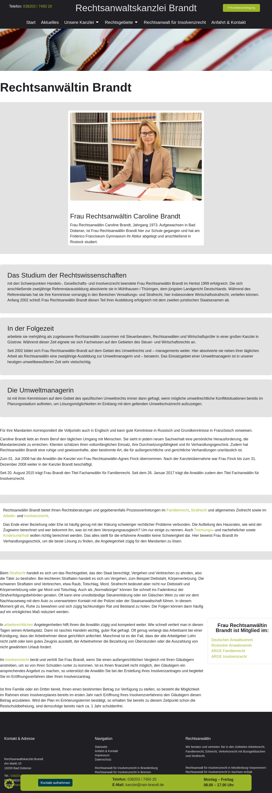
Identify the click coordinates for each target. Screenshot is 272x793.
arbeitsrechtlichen (18, 625)
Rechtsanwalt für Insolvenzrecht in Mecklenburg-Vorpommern (226, 767)
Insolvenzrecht (36, 516)
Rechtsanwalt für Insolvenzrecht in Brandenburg (126, 768)
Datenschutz (103, 759)
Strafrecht (199, 510)
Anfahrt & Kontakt (106, 751)
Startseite (101, 746)
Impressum (102, 755)
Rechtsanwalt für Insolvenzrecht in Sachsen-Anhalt (219, 772)
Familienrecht (178, 510)
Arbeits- (9, 516)
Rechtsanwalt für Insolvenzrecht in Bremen (123, 772)
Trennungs (203, 530)
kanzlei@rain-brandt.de (149, 785)
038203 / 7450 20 (37, 6)
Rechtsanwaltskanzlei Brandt (136, 8)
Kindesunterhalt (16, 535)
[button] (9, 783)
